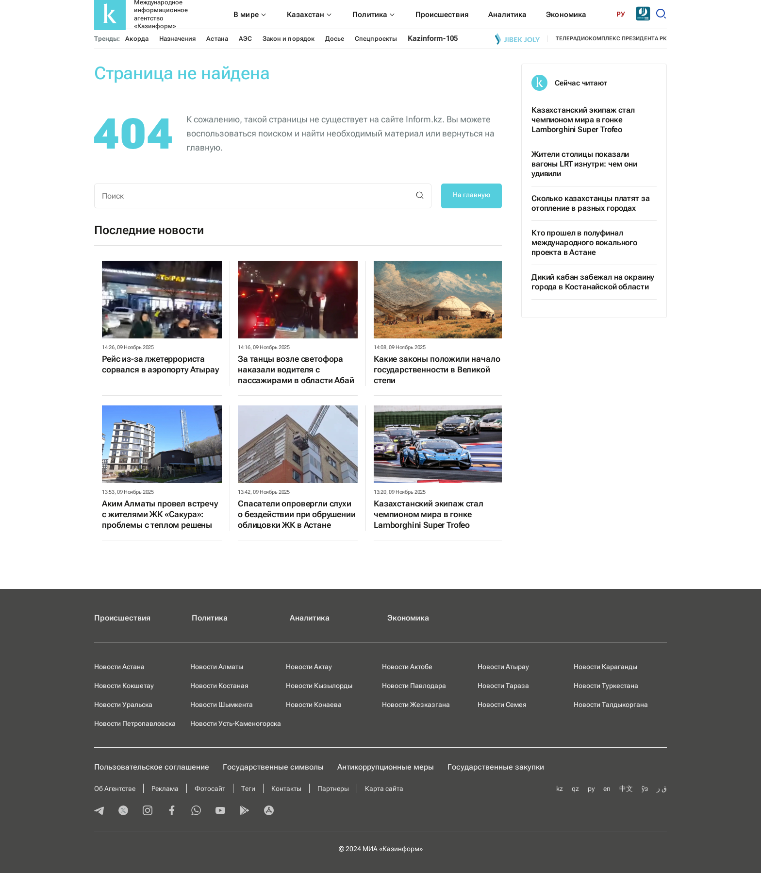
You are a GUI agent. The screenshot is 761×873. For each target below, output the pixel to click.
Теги (248, 788)
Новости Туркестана (606, 685)
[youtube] (220, 811)
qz (575, 788)
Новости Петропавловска (135, 723)
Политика (210, 617)
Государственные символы (273, 767)
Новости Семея (502, 704)
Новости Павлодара (414, 685)
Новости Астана (119, 667)
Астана (217, 38)
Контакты (286, 788)
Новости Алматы (216, 667)
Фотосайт (210, 788)
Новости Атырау (503, 667)
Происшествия (122, 617)
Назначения (177, 38)
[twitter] (123, 811)
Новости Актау (309, 667)
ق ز (662, 788)
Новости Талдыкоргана (611, 704)
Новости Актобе (407, 667)
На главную (471, 195)
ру (591, 788)
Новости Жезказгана (416, 704)
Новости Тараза (503, 685)
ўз (645, 788)
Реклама (165, 788)
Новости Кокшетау (124, 685)
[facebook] (172, 811)
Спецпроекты (376, 38)
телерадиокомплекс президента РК (611, 38)
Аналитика (310, 617)
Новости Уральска (123, 704)
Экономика (408, 617)
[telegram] (99, 811)
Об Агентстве (114, 788)
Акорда (136, 38)
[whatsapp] (196, 811)
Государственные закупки (495, 767)
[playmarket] (244, 811)
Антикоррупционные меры (385, 767)
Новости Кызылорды (319, 685)
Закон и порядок (288, 38)
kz (559, 788)
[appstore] (269, 811)
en (607, 788)
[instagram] (147, 811)
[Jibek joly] (517, 39)
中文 (626, 788)
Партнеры (333, 788)
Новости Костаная (219, 685)
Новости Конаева (314, 704)
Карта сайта (384, 788)
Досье (334, 38)
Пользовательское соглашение (151, 767)
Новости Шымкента (221, 704)
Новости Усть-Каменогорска (235, 723)
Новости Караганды (605, 667)
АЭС (245, 38)
